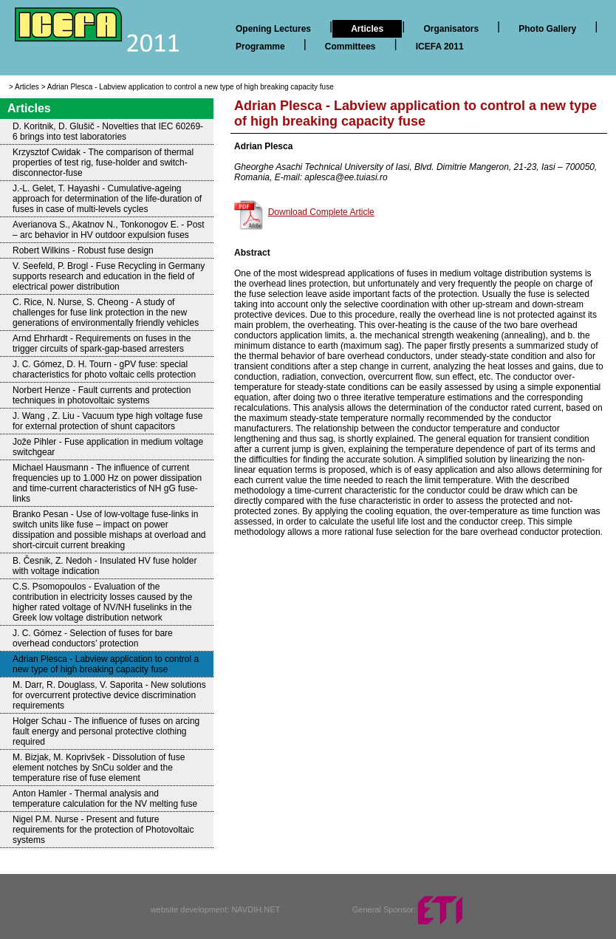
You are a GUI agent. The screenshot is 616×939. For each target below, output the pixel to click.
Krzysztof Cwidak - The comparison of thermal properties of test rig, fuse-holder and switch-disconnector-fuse (103, 162)
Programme (260, 46)
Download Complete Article (321, 212)
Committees (350, 46)
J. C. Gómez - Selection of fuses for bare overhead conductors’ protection (93, 638)
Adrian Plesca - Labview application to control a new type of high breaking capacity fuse (190, 87)
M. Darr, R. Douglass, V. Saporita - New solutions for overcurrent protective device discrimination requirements (109, 695)
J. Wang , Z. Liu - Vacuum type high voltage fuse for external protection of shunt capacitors (107, 421)
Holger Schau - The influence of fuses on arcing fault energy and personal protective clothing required (106, 731)
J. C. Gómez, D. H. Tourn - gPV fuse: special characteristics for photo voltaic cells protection (104, 369)
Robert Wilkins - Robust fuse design (83, 250)
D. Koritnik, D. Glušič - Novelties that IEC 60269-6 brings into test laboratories (108, 131)
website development (189, 909)
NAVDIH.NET (255, 909)
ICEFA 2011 (440, 46)
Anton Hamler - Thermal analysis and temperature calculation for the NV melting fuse (105, 798)
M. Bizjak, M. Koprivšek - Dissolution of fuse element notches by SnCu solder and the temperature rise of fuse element (99, 767)
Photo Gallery (547, 29)
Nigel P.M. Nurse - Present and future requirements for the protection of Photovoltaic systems (103, 829)
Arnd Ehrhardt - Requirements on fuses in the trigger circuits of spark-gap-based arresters (102, 343)
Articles (367, 29)
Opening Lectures (273, 29)
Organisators (451, 29)
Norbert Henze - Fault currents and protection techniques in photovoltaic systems (102, 395)
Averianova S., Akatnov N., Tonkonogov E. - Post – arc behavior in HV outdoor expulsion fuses (109, 229)
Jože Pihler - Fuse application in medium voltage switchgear (108, 447)
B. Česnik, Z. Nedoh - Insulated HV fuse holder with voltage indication (104, 566)
